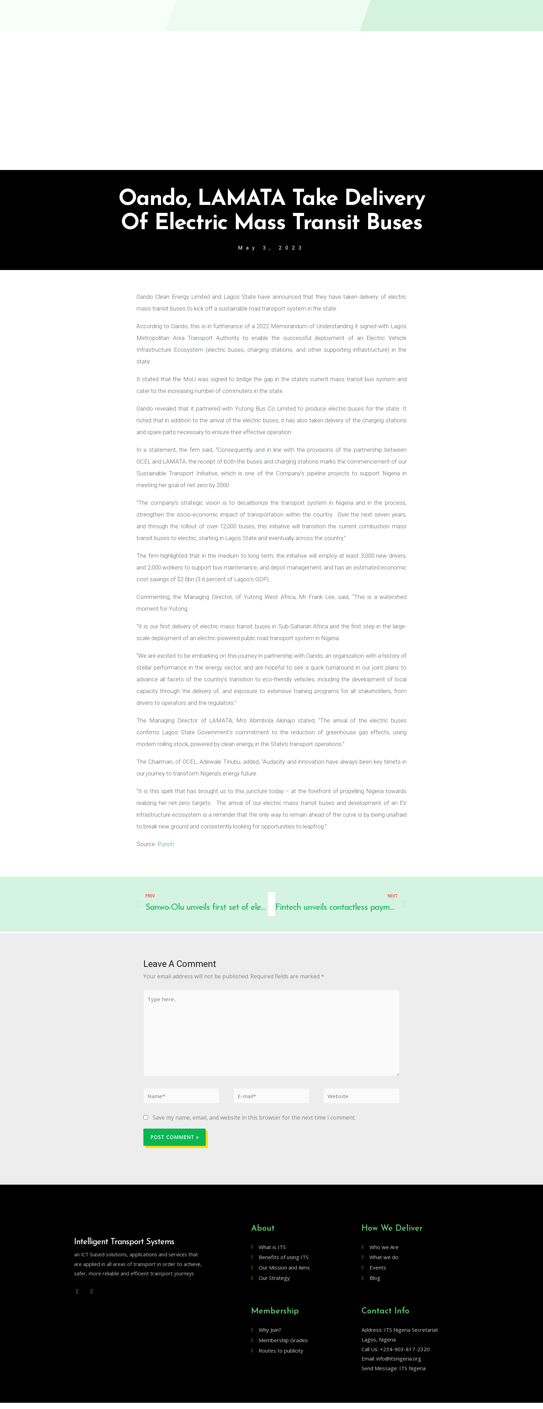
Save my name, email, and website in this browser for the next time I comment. (254, 1124)
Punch (166, 844)
